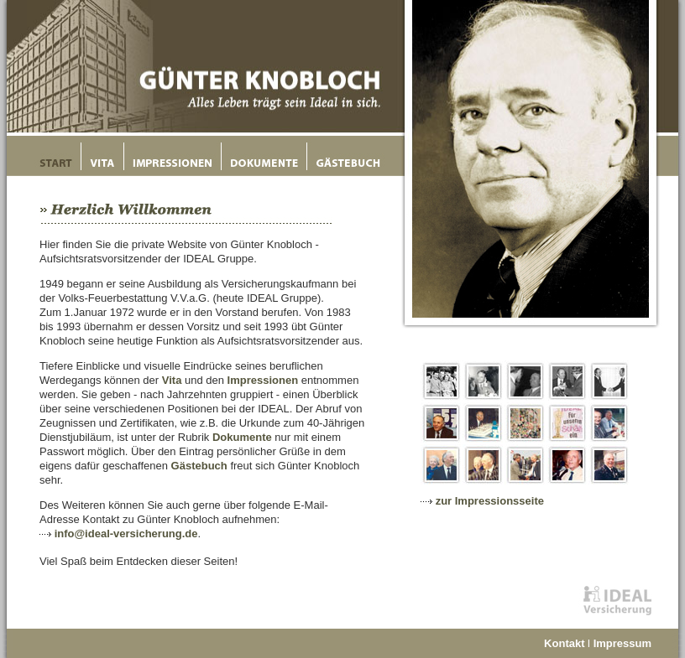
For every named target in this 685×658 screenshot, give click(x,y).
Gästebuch (199, 465)
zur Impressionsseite (490, 501)
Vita (172, 380)
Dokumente (242, 437)
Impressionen (263, 380)
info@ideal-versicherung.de (126, 533)
